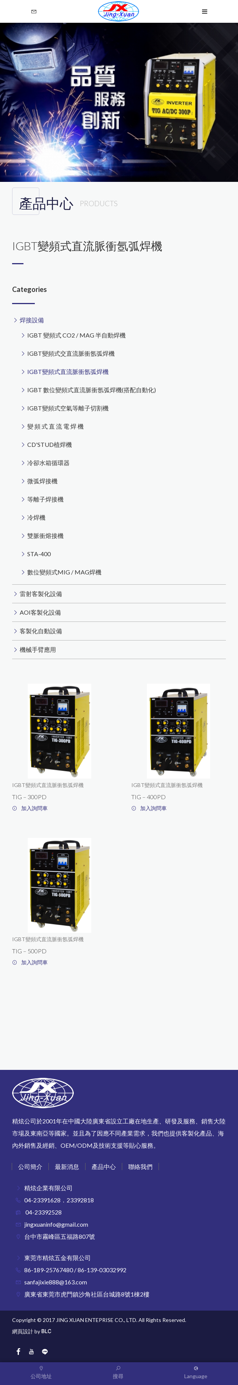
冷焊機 (36, 517)
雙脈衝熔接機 (45, 535)
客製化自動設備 (41, 630)
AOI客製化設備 (40, 612)
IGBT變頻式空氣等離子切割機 (68, 408)
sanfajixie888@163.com (55, 1282)
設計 (28, 1331)
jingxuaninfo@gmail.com (56, 1224)
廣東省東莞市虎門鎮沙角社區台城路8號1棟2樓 (86, 1294)
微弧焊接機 (42, 480)
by (37, 1331)
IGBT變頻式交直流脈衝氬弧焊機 (71, 353)
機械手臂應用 (38, 649)
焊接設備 (32, 319)
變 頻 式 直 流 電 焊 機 (55, 426)
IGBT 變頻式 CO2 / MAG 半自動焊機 (76, 335)
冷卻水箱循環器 (48, 462)
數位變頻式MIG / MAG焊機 (64, 572)
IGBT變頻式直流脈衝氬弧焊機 (68, 371)
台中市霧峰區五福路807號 (59, 1236)
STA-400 (39, 553)
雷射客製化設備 (41, 593)
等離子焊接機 (45, 499)
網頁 (17, 1331)
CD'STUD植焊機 (49, 444)
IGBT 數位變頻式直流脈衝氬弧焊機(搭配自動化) (91, 389)
